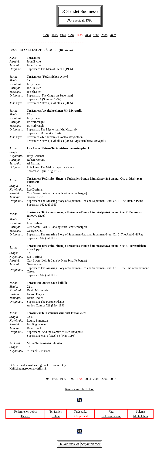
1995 (55, 35)
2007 (113, 35)
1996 (63, 35)
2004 (88, 35)
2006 (104, 35)
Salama (140, 411)
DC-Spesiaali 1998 (80, 20)
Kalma (56, 416)
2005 (96, 35)
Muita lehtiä (140, 416)
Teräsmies (55, 411)
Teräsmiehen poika (25, 411)
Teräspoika (80, 411)
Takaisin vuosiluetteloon (79, 389)
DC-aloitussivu (69, 444)
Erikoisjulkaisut (111, 416)
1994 (46, 35)
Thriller (25, 416)
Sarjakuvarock (91, 444)
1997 (71, 35)
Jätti (111, 411)
